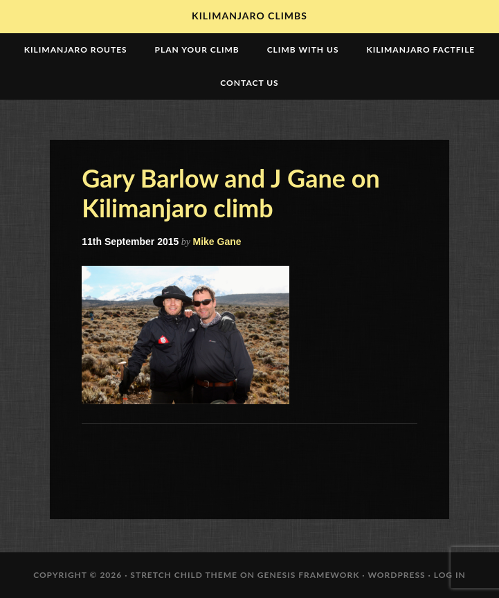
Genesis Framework (308, 575)
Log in (450, 575)
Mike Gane (217, 241)
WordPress (396, 575)
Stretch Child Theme (183, 575)
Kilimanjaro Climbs (249, 15)
